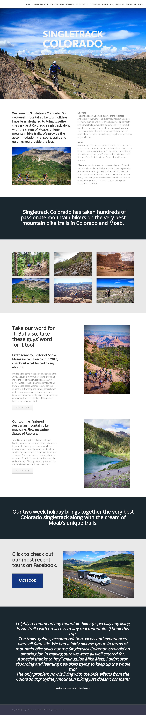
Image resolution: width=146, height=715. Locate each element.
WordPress (45, 710)
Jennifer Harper (60, 710)
